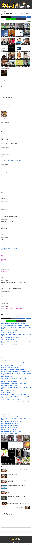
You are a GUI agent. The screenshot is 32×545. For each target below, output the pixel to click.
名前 (1, 526)
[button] (21, 19)
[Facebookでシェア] (16, 17)
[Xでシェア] (6, 17)
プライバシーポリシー (16, 542)
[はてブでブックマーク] (26, 17)
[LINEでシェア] (11, 19)
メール (2, 529)
